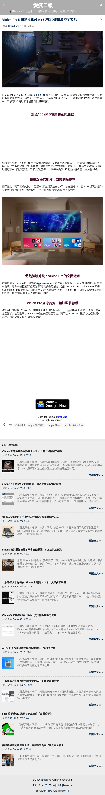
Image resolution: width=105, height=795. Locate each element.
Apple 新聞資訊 (36, 425)
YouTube (50, 785)
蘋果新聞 (20, 425)
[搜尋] (101, 5)
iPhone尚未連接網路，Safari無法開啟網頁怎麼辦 (29, 615)
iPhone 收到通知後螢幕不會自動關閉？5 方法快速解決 (32, 549)
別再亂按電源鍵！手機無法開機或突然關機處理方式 (30, 516)
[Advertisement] (52, 139)
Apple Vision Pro (74, 425)
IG (39, 785)
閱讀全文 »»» (96, 475)
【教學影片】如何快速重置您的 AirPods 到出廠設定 (30, 680)
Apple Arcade (44, 283)
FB (34, 785)
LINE (59, 785)
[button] (101, 19)
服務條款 (52, 790)
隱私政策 (41, 790)
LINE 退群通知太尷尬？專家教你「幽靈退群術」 (28, 713)
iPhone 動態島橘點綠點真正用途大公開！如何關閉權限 (32, 451)
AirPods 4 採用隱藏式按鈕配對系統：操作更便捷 (29, 648)
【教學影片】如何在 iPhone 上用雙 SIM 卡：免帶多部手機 (34, 582)
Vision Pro (40, 94)
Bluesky (67, 785)
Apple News (55, 425)
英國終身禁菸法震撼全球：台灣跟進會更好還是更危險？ (33, 745)
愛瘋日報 (43, 5)
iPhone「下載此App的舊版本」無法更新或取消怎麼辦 (31, 484)
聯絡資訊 (64, 790)
